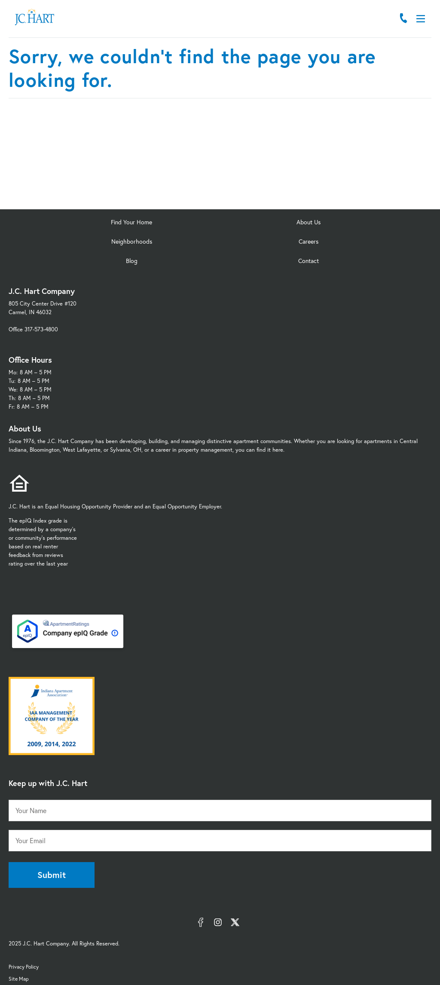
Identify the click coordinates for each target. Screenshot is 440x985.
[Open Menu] (420, 19)
